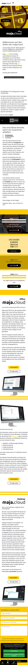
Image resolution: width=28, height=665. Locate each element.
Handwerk (15, 436)
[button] (2, 120)
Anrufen (2, 663)
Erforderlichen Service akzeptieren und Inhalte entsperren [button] (14, 655)
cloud (7, 54)
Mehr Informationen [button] (14, 648)
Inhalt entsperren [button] (14, 651)
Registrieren (14, 663)
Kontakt (7, 663)
